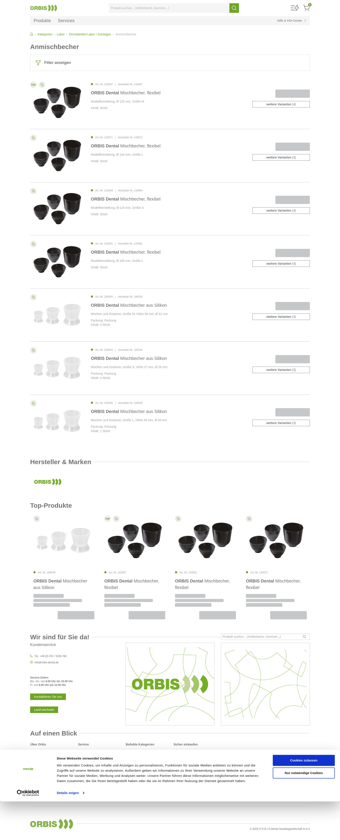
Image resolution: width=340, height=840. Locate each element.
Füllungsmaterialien (137, 765)
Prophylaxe (132, 776)
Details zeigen (68, 831)
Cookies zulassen (303, 799)
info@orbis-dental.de (46, 662)
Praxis (129, 753)
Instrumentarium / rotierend (141, 772)
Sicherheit (36, 753)
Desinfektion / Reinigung (140, 761)
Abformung (132, 757)
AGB (33, 761)
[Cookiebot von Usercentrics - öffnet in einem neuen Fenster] (28, 831)
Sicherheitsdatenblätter (91, 768)
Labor (129, 783)
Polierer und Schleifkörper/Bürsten (145, 779)
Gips (128, 787)
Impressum (36, 765)
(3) (281, 316)
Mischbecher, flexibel (125, 92)
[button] (295, 8)
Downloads (84, 753)
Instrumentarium (135, 768)
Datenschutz (37, 757)
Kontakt (82, 761)
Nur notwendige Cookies (304, 811)
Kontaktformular (87, 765)
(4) (281, 104)
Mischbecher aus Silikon (129, 305)
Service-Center (86, 757)
